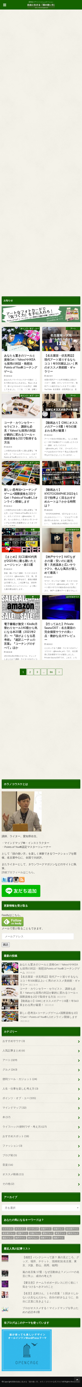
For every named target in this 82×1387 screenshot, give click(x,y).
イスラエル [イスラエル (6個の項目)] (8, 1228)
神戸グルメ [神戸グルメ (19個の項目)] (33, 1238)
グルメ (9, 1069)
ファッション (12, 1145)
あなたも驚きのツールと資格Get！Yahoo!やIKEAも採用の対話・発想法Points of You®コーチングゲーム (41, 968)
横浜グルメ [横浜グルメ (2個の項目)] (8, 1238)
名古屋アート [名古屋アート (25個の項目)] (72, 1228)
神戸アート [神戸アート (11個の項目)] (20, 1238)
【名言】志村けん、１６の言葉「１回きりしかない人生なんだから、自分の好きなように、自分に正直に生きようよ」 (50, 1297)
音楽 (7, 1164)
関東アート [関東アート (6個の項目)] (46, 1238)
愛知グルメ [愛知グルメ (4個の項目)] (48, 1233)
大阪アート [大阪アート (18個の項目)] (22, 1233)
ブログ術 (9, 1155)
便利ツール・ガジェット (19, 1079)
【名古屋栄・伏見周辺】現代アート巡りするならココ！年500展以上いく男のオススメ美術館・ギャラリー (41, 981)
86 (51, 671)
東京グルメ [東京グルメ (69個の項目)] (73, 1233)
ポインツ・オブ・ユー (19, 1098)
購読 (5, 944)
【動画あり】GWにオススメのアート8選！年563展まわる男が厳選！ (40, 1004)
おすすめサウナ (13, 1040)
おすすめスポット (15, 1136)
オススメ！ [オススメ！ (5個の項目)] (20, 1228)
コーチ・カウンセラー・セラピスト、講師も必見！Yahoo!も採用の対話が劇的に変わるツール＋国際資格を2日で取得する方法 (40, 993)
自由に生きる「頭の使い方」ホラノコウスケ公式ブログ (39, 1381)
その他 (8, 1183)
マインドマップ (14, 1107)
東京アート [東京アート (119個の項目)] (61, 1233)
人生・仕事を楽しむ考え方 (20, 1088)
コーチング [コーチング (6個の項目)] (33, 1228)
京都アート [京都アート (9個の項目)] (46, 1228)
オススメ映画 (13, 1174)
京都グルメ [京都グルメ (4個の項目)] (59, 1228)
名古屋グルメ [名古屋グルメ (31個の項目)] (9, 1233)
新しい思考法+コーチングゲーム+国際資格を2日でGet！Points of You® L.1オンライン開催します (40, 1017)
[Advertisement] (41, 709)
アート (9, 1059)
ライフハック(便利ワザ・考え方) (24, 1126)
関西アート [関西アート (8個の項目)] (59, 1238)
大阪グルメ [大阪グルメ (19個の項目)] (35, 1233)
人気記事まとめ (13, 1050)
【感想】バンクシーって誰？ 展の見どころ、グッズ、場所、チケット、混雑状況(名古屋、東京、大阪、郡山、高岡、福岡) (50, 1261)
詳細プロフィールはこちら (18, 872)
